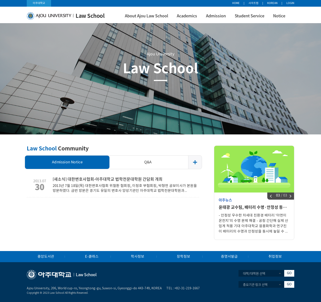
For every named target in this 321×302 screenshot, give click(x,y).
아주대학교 (39, 3)
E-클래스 (92, 257)
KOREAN (272, 3)
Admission (216, 16)
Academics (187, 16)
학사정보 (137, 257)
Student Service (249, 16)
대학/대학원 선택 (254, 273)
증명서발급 (229, 257)
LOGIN (290, 3)
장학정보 (183, 257)
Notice (279, 16)
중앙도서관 (45, 257)
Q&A (148, 162)
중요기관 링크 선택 (255, 284)
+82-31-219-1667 (187, 288)
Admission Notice (67, 162)
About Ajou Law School (146, 16)
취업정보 (275, 257)
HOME (236, 3)
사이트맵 (253, 3)
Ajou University (160, 54)
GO (289, 273)
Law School (160, 67)
